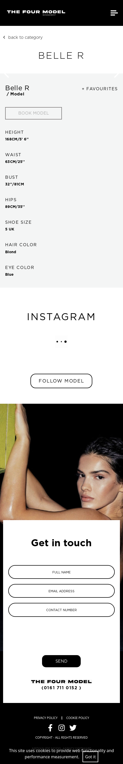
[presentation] (61, 632)
